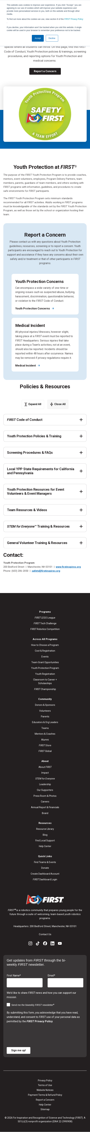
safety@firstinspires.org (46, 570)
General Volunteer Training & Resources (37, 543)
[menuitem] (45, 778)
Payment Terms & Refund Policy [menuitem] (45, 1095)
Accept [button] (38, 38)
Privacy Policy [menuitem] (45, 1080)
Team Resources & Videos (27, 510)
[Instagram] (30, 944)
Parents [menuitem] (45, 716)
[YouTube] (60, 944)
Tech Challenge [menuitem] (45, 623)
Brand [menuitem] (45, 813)
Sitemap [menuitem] (45, 1109)
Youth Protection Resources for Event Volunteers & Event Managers (35, 491)
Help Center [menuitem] (45, 846)
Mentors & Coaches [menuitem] (45, 733)
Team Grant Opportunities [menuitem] (45, 662)
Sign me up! (18, 1050)
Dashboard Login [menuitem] (45, 879)
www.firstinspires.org (68, 566)
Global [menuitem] (45, 751)
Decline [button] (52, 38)
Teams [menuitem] (45, 728)
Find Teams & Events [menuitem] (45, 862)
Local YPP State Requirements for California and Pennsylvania (40, 471)
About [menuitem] (45, 767)
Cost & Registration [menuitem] (45, 650)
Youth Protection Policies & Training (34, 436)
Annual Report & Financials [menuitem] (45, 807)
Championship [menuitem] (45, 689)
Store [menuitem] (45, 745)
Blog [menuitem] (45, 834)
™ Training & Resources (38, 526)
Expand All (32, 404)
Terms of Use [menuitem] (45, 1085)
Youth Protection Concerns (33, 308)
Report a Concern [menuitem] (45, 1099)
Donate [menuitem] (45, 868)
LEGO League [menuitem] (45, 617)
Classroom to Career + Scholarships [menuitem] (45, 681)
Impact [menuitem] (45, 772)
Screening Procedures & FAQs (30, 453)
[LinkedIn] (52, 944)
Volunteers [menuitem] (45, 710)
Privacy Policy (73, 19)
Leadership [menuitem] (45, 784)
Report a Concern (45, 71)
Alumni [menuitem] (45, 739)
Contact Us (45, 934)
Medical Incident (26, 365)
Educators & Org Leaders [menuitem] (45, 722)
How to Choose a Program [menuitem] (45, 645)
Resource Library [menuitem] (45, 829)
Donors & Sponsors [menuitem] (45, 705)
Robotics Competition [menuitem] (45, 629)
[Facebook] (45, 944)
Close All (58, 404)
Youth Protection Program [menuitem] (45, 668)
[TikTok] (38, 944)
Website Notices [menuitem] (45, 1090)
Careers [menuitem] (45, 801)
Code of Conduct (24, 420)
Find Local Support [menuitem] (45, 840)
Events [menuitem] (45, 656)
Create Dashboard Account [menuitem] (45, 873)
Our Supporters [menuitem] (45, 790)
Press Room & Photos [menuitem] (45, 796)
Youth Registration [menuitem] (45, 674)
